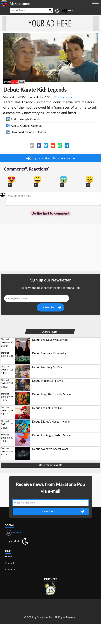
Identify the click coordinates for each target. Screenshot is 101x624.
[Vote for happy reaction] (37, 179)
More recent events (50, 465)
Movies (15, 82)
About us (10, 569)
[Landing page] (4, 3)
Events (7, 81)
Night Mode (13, 540)
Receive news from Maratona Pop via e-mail (50, 487)
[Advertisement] (50, 248)
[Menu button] (95, 6)
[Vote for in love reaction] (11, 179)
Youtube (13, 533)
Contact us (11, 562)
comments (63, 97)
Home (8, 556)
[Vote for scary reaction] (63, 179)
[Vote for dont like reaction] (89, 179)
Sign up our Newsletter (50, 280)
